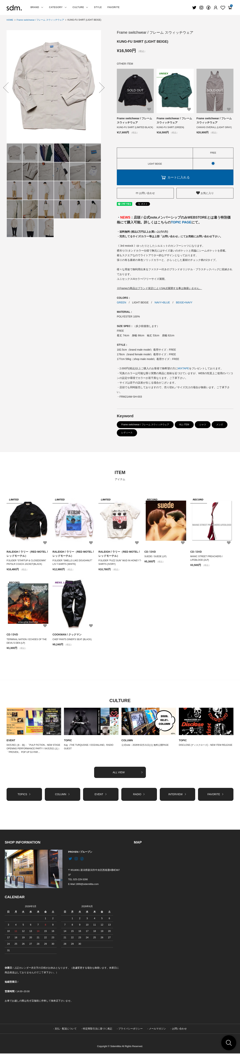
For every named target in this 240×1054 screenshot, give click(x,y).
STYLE (98, 7)
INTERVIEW (177, 794)
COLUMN (127, 740)
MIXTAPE (183, 368)
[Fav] (215, 7)
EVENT (11, 740)
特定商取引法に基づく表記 (97, 1029)
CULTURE (80, 7)
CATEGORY (58, 7)
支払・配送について (66, 1029)
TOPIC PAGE (181, 222)
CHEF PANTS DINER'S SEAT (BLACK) (73, 639)
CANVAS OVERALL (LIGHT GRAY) (214, 127)
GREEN (121, 302)
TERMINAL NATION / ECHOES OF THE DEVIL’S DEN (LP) (27, 641)
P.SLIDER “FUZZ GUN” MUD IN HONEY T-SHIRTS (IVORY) (118, 562)
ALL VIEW (128, 772)
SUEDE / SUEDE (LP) (155, 556)
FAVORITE (113, 7)
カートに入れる (175, 177)
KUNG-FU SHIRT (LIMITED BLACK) (135, 127)
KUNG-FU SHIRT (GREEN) (170, 127)
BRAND (37, 7)
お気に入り (205, 193)
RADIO (139, 794)
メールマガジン (157, 1029)
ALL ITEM (184, 424)
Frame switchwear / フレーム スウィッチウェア (40, 20)
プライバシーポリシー (130, 1029)
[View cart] (229, 7)
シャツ (202, 424)
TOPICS (24, 794)
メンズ (219, 424)
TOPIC (68, 740)
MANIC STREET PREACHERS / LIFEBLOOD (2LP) (206, 558)
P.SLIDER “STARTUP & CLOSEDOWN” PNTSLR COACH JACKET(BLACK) (26, 562)
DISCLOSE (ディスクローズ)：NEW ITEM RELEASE (206, 745)
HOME (10, 20)
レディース (127, 432)
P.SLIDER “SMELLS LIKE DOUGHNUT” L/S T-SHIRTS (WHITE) (72, 562)
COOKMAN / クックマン (67, 634)
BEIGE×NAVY (184, 302)
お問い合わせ (145, 192)
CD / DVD (150, 551)
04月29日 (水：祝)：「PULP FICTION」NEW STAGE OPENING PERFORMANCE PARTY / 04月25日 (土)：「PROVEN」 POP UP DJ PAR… (34, 749)
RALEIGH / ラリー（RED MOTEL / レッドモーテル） (27, 553)
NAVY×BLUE (162, 302)
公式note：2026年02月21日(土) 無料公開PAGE (145, 745)
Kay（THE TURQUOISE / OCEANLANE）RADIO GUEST (89, 747)
